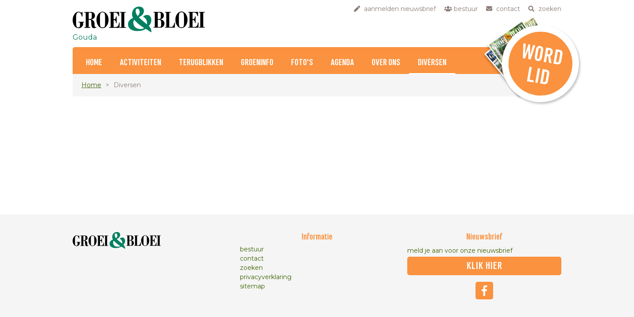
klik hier (484, 266)
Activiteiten (140, 62)
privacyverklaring (265, 277)
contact (252, 258)
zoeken (251, 268)
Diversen (432, 62)
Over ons (386, 62)
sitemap (252, 286)
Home (94, 62)
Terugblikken (201, 62)
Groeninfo (257, 62)
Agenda (342, 62)
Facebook (484, 290)
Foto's (302, 62)
